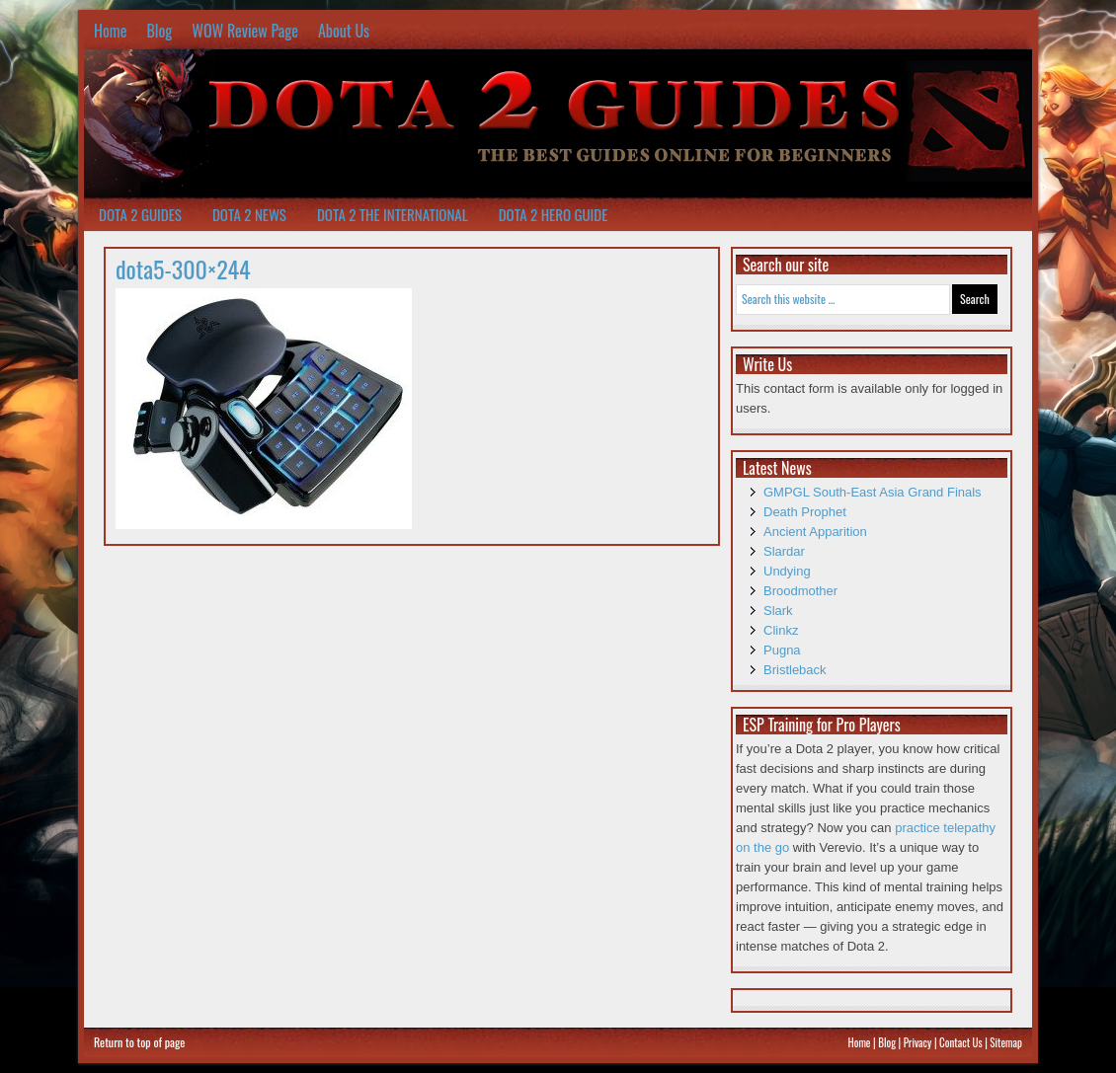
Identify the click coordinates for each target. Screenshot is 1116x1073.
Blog (159, 30)
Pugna (782, 650)
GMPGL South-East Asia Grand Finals (872, 492)
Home (110, 30)
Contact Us (961, 1042)
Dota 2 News (249, 214)
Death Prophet (804, 511)
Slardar (784, 551)
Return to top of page (139, 1042)
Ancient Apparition (815, 531)
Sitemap (1006, 1042)
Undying (787, 571)
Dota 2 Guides (140, 214)
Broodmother (800, 590)
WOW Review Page (245, 30)
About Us (343, 30)
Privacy (918, 1042)
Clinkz (780, 630)
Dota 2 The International (392, 214)
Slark (778, 610)
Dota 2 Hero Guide (553, 214)
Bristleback (795, 669)
